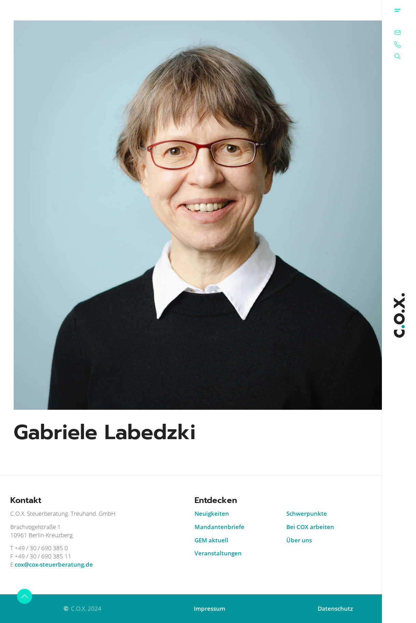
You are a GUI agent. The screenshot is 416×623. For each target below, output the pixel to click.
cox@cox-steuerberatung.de (54, 564)
